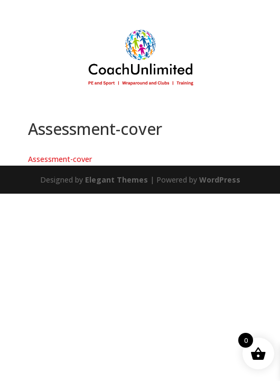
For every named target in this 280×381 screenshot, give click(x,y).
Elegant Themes (116, 180)
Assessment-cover (60, 159)
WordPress (219, 180)
